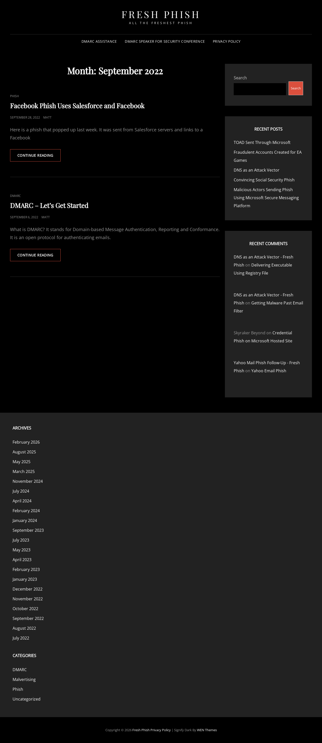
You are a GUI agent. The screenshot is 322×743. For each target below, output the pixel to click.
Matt (47, 117)
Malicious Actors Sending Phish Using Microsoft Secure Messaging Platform (266, 197)
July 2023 (21, 540)
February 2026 (26, 442)
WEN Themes (207, 730)
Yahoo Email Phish (268, 371)
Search (240, 78)
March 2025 (24, 471)
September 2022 (28, 618)
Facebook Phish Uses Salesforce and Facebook (77, 105)
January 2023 (25, 579)
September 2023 (28, 530)
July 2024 (21, 491)
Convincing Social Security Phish (264, 180)
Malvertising (24, 679)
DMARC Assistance (99, 41)
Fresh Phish (161, 14)
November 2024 (28, 481)
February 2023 (26, 569)
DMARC (15, 196)
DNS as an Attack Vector (256, 170)
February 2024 (26, 510)
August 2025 (24, 452)
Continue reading (39, 157)
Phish (14, 96)
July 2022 (21, 638)
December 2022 (28, 589)
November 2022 (28, 599)
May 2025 (21, 461)
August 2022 (24, 628)
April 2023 (22, 559)
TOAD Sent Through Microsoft (262, 142)
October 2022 (25, 608)
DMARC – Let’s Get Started (49, 205)
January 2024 (25, 520)
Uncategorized (27, 699)
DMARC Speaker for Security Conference (165, 41)
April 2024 (22, 501)
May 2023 (21, 550)
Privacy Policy (226, 41)
